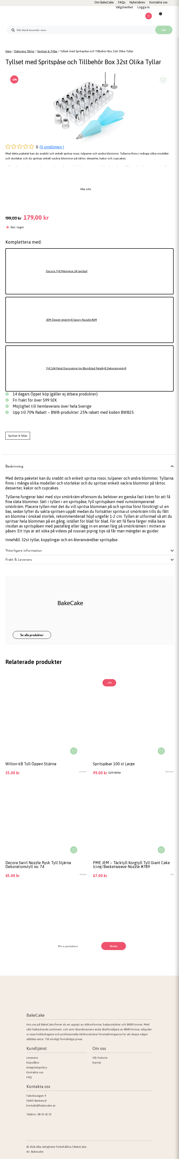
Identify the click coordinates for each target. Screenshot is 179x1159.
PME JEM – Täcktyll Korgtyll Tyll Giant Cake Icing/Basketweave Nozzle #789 (131, 865)
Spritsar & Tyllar (47, 51)
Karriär (96, 1062)
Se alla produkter (32, 635)
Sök (164, 30)
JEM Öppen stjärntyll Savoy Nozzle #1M (71, 319)
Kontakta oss (34, 1072)
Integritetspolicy (36, 1067)
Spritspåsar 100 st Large (114, 764)
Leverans (32, 1057)
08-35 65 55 (44, 1114)
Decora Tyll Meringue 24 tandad (66, 271)
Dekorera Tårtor (24, 51)
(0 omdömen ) (52, 147)
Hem (8, 51)
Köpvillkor (32, 1062)
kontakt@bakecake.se (40, 1105)
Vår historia (99, 1057)
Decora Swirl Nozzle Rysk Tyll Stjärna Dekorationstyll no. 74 (38, 865)
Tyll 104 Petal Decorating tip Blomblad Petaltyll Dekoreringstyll (86, 368)
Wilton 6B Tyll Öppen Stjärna (30, 764)
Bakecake (37, 1151)
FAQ (29, 1077)
